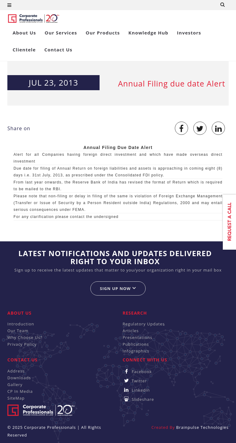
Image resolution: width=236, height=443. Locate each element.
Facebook (137, 371)
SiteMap (16, 398)
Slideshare (138, 399)
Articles (131, 330)
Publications (136, 344)
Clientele (24, 49)
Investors (189, 33)
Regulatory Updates (144, 324)
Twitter (135, 381)
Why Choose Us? (24, 337)
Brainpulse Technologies (202, 427)
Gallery (14, 384)
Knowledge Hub (148, 33)
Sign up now (118, 288)
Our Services (61, 33)
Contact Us (58, 49)
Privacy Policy (22, 344)
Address (16, 371)
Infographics (136, 351)
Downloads (19, 378)
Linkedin (136, 390)
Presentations (137, 337)
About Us (24, 33)
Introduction (20, 324)
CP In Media (20, 391)
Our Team (18, 330)
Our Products (103, 33)
